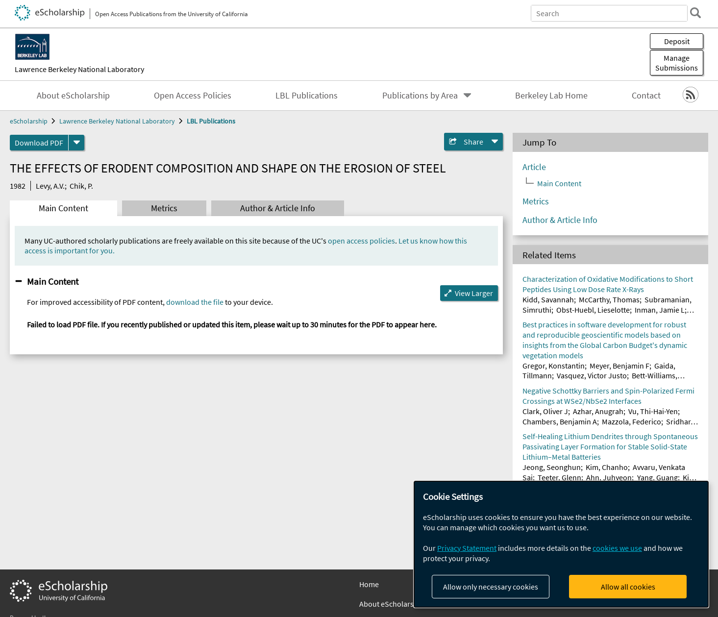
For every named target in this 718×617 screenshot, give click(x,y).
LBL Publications (306, 95)
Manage (676, 63)
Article (534, 167)
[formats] (76, 142)
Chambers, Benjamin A (559, 421)
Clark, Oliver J (545, 411)
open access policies (361, 241)
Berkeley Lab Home (551, 95)
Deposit (677, 41)
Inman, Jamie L (660, 310)
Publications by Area (420, 95)
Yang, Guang (657, 477)
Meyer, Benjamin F (619, 365)
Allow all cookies (628, 587)
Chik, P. (81, 186)
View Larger (474, 293)
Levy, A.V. (50, 186)
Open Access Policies (192, 95)
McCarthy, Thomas (609, 299)
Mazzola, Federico (631, 421)
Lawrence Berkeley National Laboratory (79, 69)
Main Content (63, 208)
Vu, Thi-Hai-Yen (653, 411)
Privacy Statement (466, 548)
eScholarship (29, 121)
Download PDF (39, 143)
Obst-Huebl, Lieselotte (593, 310)
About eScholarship (73, 95)
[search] (695, 13)
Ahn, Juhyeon (609, 477)
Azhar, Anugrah (598, 411)
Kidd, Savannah (548, 299)
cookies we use (617, 548)
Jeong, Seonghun (551, 467)
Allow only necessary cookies (490, 587)
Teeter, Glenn (559, 477)
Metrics (164, 208)
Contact (646, 95)
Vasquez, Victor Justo (592, 375)
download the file (194, 302)
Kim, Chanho (607, 467)
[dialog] (561, 544)
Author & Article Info (277, 208)
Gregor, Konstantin (553, 365)
